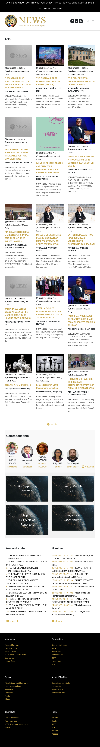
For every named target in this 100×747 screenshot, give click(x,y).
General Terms (10, 652)
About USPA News (12, 645)
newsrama (12, 467)
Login (91, 3)
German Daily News (59, 645)
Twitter (7, 696)
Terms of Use (10, 661)
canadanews (73, 467)
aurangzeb (27, 467)
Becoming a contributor (61, 683)
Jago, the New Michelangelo (18, 385)
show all (88, 466)
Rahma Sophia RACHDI (78, 375)
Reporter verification (41, 3)
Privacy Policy (57, 690)
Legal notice (56, 686)
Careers (55, 718)
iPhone (7, 699)
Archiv (52, 424)
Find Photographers (13, 686)
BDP (53, 665)
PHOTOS (57, 3)
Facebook (9, 693)
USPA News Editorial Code (15, 655)
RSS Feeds (9, 690)
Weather (55, 731)
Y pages (55, 734)
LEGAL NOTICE (44, 9)
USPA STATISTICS (70, 3)
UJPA (54, 658)
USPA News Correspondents (16, 724)
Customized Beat (58, 693)
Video (54, 728)
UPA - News (56, 652)
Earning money (11, 649)
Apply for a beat (11, 721)
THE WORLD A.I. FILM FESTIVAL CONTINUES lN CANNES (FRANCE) (48, 81)
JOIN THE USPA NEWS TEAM (18, 3)
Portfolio (58, 467)
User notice (9, 658)
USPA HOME (57, 9)
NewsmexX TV (57, 655)
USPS (54, 724)
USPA (54, 649)
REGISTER (82, 3)
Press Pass (56, 661)
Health (54, 721)
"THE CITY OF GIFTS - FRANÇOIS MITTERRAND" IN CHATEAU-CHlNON (81, 81)
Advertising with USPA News (16, 683)
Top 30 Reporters (11, 718)
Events (7, 728)
